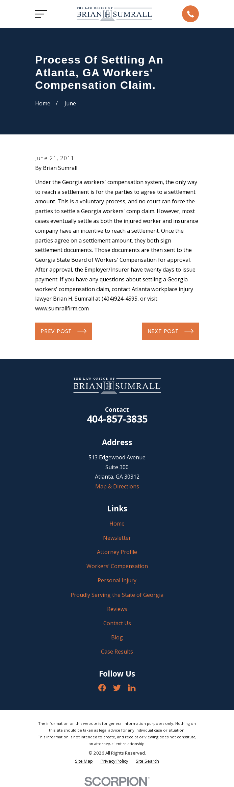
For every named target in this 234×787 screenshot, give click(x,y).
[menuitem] (84, 761)
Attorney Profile (117, 552)
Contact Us (117, 623)
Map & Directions (117, 486)
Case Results (117, 651)
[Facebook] (102, 687)
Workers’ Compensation (117, 566)
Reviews (117, 609)
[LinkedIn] (131, 687)
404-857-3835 (117, 418)
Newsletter (117, 537)
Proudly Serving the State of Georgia (117, 595)
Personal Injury (117, 580)
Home (117, 523)
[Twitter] (117, 687)
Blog (117, 637)
